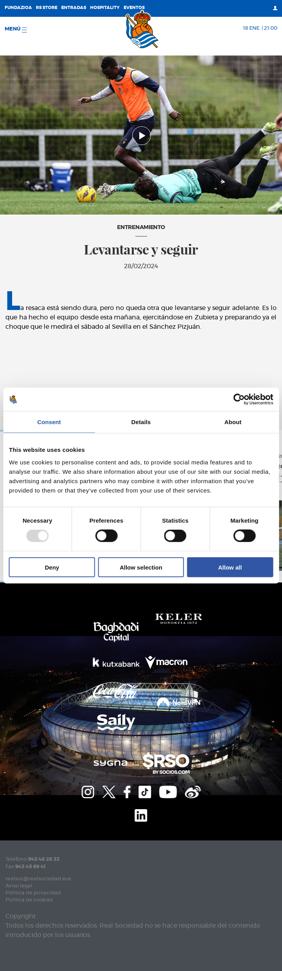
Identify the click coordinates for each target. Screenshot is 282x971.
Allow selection (141, 567)
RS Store (46, 7)
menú (16, 29)
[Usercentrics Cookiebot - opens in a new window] (239, 399)
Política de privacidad (33, 893)
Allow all (230, 567)
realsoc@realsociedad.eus (38, 878)
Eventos (134, 7)
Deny (52, 567)
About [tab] (232, 422)
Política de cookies (29, 900)
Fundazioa (18, 7)
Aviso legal (18, 886)
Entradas (73, 7)
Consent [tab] (49, 422)
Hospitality (105, 7)
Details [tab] (141, 422)
